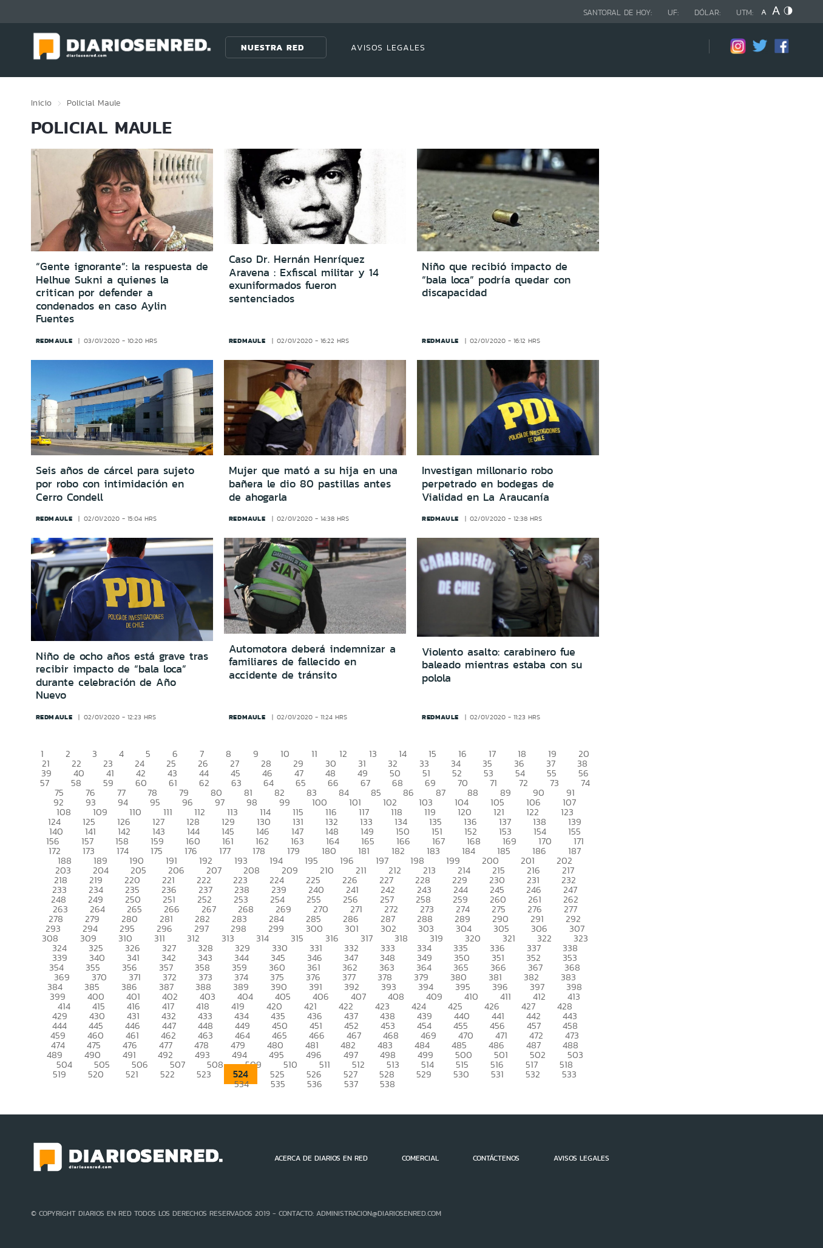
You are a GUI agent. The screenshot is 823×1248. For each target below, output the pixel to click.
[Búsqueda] (681, 47)
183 (433, 850)
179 (293, 850)
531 (497, 1074)
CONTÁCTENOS (496, 1158)
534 (241, 1083)
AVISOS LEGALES (388, 47)
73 (554, 782)
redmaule (54, 340)
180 (329, 850)
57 (44, 782)
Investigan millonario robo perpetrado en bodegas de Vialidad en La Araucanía (488, 483)
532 (533, 1074)
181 (364, 850)
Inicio (41, 102)
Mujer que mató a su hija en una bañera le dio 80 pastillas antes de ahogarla (313, 483)
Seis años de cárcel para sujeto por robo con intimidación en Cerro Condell (115, 483)
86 (408, 792)
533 (569, 1074)
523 (204, 1074)
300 (314, 928)
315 (297, 938)
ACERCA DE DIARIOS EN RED (321, 1158)
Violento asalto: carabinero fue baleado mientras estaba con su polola (502, 665)
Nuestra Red (272, 47)
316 (332, 938)
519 (59, 1074)
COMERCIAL (420, 1158)
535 (278, 1083)
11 (314, 753)
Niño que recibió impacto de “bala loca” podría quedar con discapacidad (496, 279)
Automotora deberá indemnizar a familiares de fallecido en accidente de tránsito (312, 662)
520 (96, 1074)
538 (387, 1083)
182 (398, 850)
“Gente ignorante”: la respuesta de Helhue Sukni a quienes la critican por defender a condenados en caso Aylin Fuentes (122, 293)
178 (258, 850)
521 (132, 1074)
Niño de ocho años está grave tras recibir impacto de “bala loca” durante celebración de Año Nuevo (122, 676)
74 (585, 782)
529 (424, 1074)
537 (351, 1083)
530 (461, 1074)
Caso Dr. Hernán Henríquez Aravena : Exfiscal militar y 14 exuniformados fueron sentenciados (304, 279)
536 (314, 1083)
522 (167, 1074)
